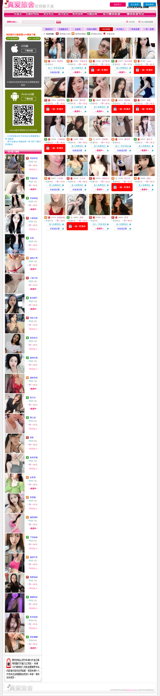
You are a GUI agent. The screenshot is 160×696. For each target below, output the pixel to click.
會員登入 (118, 4)
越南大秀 (34, 258)
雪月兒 (33, 397)
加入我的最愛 (147, 22)
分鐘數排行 (63, 29)
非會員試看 (55, 72)
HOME (132, 22)
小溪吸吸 (61, 139)
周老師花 (34, 158)
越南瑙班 (34, 517)
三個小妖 (34, 278)
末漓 (32, 238)
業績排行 (49, 29)
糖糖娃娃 (34, 597)
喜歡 (32, 437)
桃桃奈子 (106, 178)
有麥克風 (111, 34)
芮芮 (81, 139)
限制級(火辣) (65, 34)
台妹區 (78, 29)
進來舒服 (34, 457)
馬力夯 (127, 178)
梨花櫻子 (34, 298)
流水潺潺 (128, 61)
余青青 (33, 477)
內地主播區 (92, 29)
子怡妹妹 (34, 537)
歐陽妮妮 (61, 217)
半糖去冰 (83, 61)
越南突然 (34, 378)
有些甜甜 (34, 617)
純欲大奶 (34, 318)
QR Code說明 (34, 38)
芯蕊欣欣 (34, 178)
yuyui (149, 61)
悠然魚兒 (34, 338)
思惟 (81, 217)
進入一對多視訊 (55, 68)
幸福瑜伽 (34, 198)
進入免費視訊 (77, 68)
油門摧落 (106, 61)
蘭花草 (127, 139)
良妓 (104, 217)
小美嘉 (60, 178)
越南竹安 (34, 557)
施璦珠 (60, 61)
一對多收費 (134, 29)
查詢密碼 (150, 4)
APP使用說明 (12, 38)
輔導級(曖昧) (80, 34)
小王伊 (82, 178)
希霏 (126, 217)
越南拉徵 (34, 358)
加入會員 (135, 4)
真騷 (149, 100)
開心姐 (33, 417)
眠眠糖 (127, 100)
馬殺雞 (105, 139)
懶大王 (150, 139)
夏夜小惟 (106, 100)
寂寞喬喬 (61, 100)
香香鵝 (33, 497)
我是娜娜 (34, 637)
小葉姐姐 (34, 218)
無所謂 (82, 100)
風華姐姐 (34, 577)
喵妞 (149, 178)
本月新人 (120, 29)
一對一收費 (149, 29)
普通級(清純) (96, 34)
